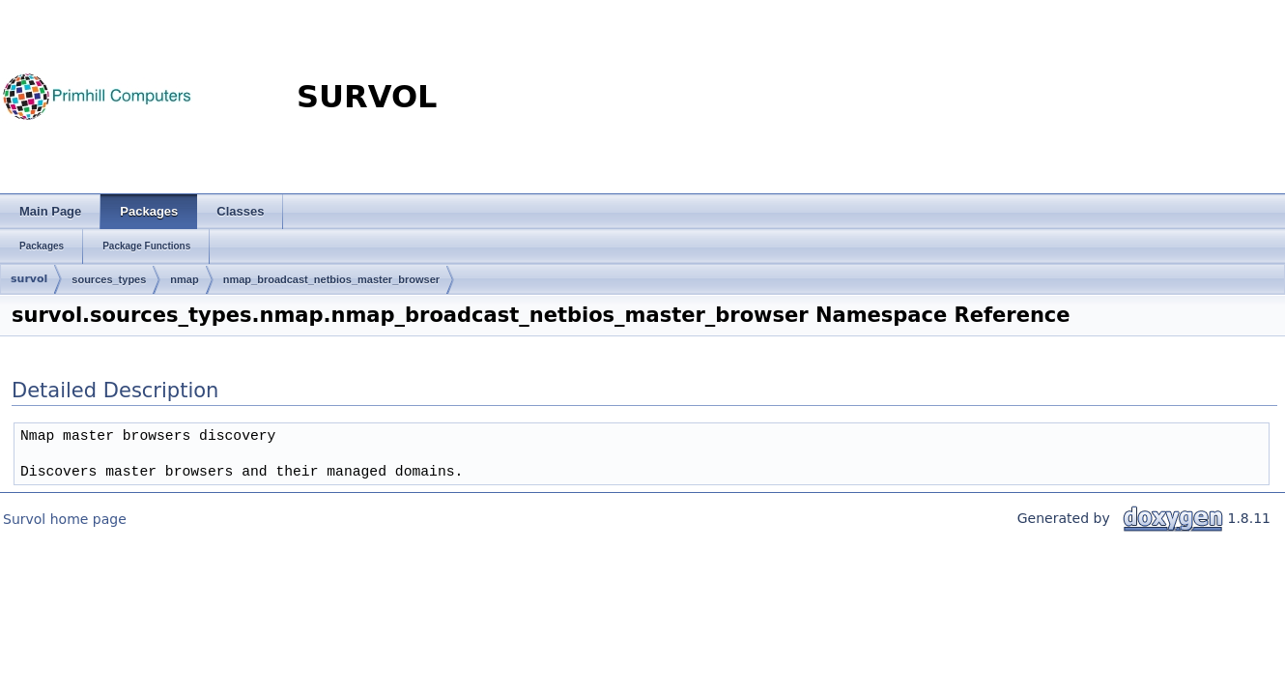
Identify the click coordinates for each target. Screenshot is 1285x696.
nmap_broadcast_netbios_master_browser (331, 279)
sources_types (108, 279)
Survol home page (65, 519)
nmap (184, 279)
